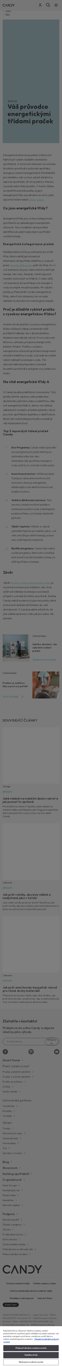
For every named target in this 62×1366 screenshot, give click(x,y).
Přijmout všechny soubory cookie (31, 1348)
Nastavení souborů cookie (31, 1362)
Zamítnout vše (31, 1355)
